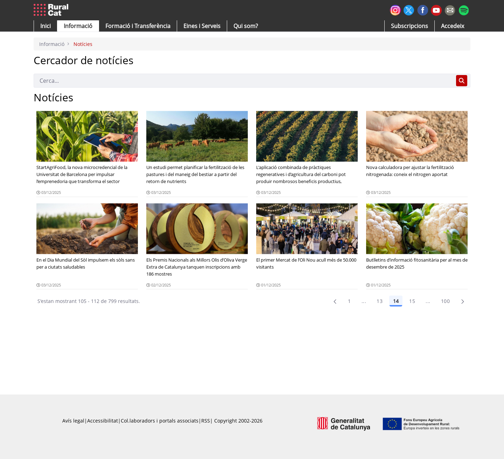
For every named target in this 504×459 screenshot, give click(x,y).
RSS (205, 420)
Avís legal (73, 420)
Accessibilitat (102, 420)
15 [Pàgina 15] (412, 301)
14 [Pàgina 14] (396, 301)
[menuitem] (138, 26)
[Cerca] (243, 81)
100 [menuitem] (445, 301)
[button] (45, 26)
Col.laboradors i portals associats (159, 420)
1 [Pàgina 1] (349, 301)
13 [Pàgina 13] (380, 301)
